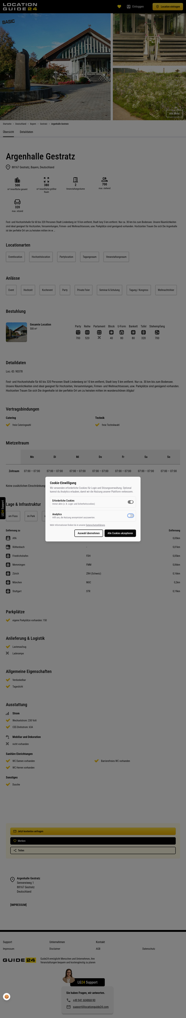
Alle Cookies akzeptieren (119, 533)
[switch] (130, 502)
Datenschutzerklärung (95, 525)
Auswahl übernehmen (88, 533)
